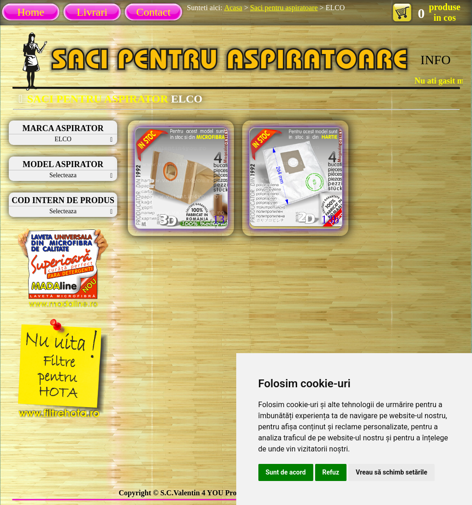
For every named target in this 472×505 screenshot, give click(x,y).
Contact (153, 12)
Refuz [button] (331, 472)
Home (30, 12)
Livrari (92, 12)
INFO (435, 60)
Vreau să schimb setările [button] (391, 472)
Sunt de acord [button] (286, 472)
